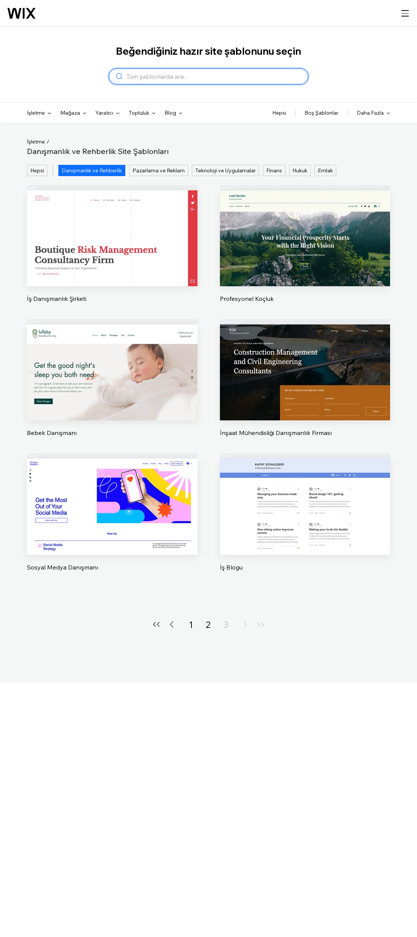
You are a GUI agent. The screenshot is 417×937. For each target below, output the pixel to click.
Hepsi (37, 170)
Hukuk (299, 170)
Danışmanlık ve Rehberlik (92, 170)
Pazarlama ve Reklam (158, 170)
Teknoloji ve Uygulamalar (225, 170)
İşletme (36, 141)
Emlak (325, 170)
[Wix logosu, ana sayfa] (21, 13)
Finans (274, 170)
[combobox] (214, 76)
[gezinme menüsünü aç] (405, 13)
